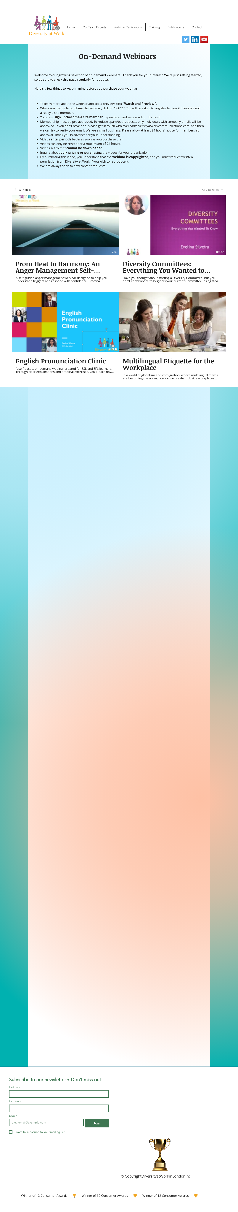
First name (15, 1087)
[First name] (57, 1094)
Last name (15, 1101)
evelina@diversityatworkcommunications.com (156, 126)
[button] (23, 189)
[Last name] (57, 1108)
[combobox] (212, 189)
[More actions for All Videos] (23, 189)
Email (13, 1115)
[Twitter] (185, 39)
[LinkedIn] (195, 39)
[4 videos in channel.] (119, 287)
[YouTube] (204, 39)
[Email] (45, 1122)
